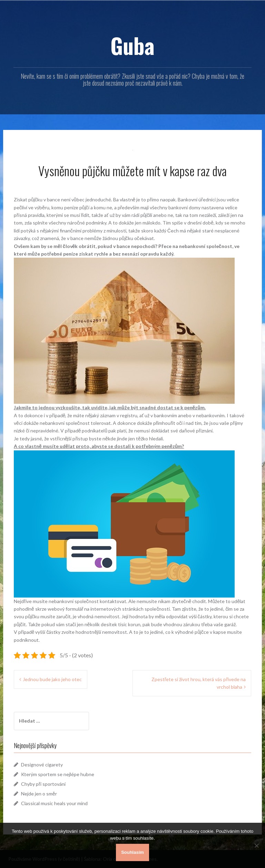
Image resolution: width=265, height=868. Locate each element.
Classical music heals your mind (54, 803)
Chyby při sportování (43, 784)
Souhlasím (132, 852)
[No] (256, 845)
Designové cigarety (42, 764)
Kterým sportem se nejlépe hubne (57, 774)
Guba (132, 45)
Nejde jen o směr (39, 794)
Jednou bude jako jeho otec (52, 679)
